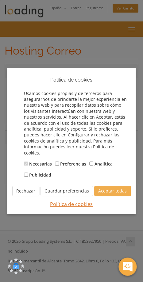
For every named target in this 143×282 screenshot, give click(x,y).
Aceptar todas (112, 191)
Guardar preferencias (66, 191)
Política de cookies (71, 204)
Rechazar (25, 191)
